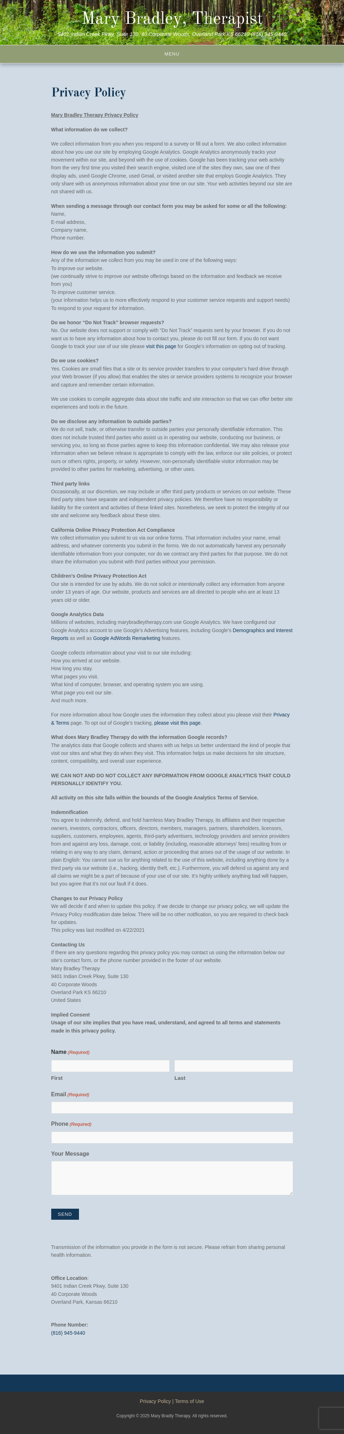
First (57, 1078)
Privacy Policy (155, 1401)
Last (179, 1078)
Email (70, 1095)
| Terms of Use (188, 1401)
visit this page (161, 346)
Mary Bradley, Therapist (172, 19)
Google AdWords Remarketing (126, 638)
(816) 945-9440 (68, 1333)
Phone (71, 1124)
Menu (171, 54)
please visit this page (177, 723)
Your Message (70, 1154)
